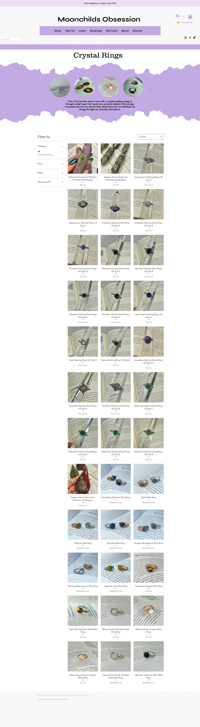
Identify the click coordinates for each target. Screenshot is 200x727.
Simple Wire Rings (45, 154)
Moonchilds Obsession (99, 19)
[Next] (186, 3)
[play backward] (47, 87)
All (39, 151)
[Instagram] (185, 37)
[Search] (9, 39)
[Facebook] (190, 37)
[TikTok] (194, 37)
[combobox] (150, 136)
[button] (57, 31)
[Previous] (14, 3)
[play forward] (150, 87)
